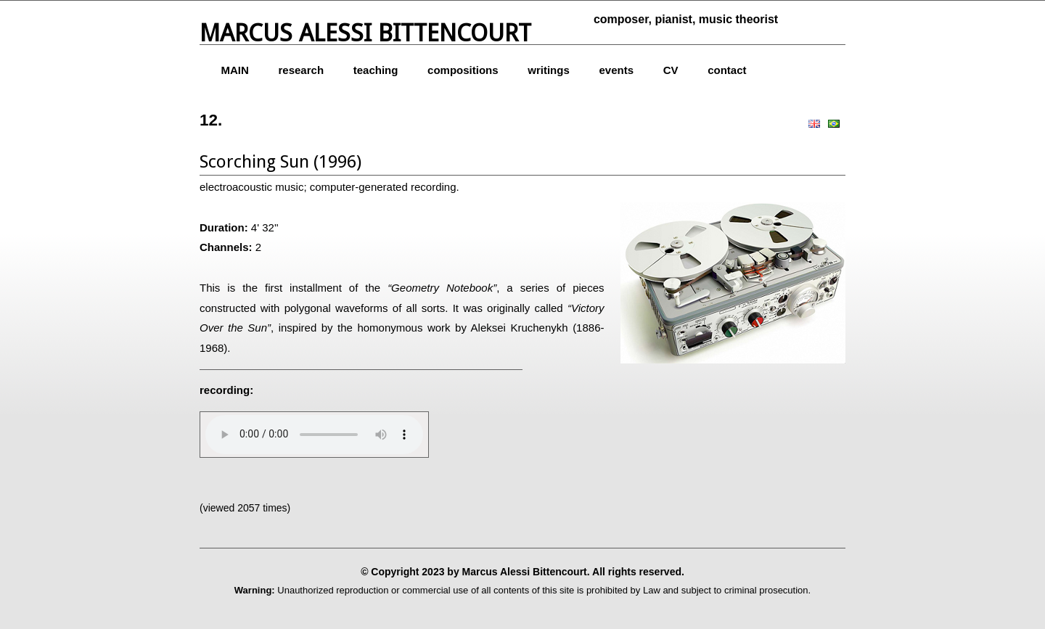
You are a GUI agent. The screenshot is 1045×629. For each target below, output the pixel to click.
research (301, 70)
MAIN (235, 70)
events (616, 70)
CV (671, 70)
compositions (463, 70)
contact (727, 70)
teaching (375, 70)
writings (549, 70)
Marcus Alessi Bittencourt (365, 33)
